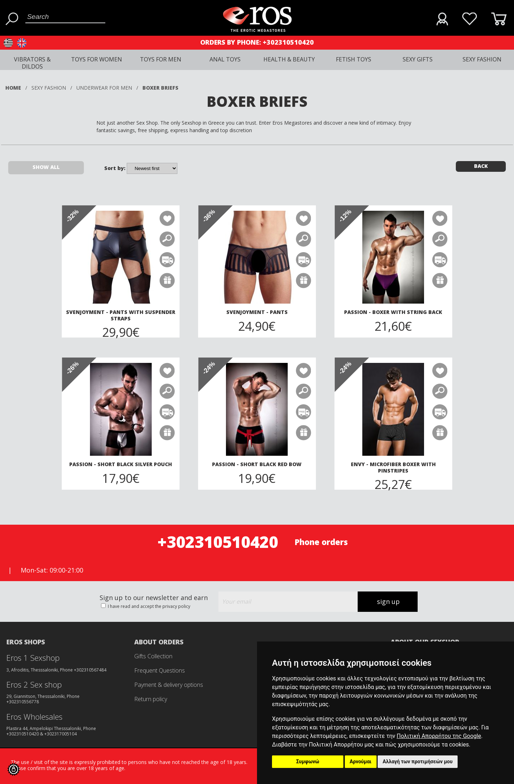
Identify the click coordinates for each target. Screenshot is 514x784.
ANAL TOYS (225, 59)
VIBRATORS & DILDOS (32, 62)
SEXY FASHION (482, 59)
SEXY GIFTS (418, 59)
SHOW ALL (46, 167)
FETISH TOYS (353, 59)
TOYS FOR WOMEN (96, 59)
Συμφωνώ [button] (307, 761)
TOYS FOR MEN (160, 59)
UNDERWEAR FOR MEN (104, 87)
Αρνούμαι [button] (361, 761)
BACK (481, 166)
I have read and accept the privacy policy (148, 606)
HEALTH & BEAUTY (289, 59)
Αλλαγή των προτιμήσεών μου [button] (418, 761)
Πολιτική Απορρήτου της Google (439, 736)
